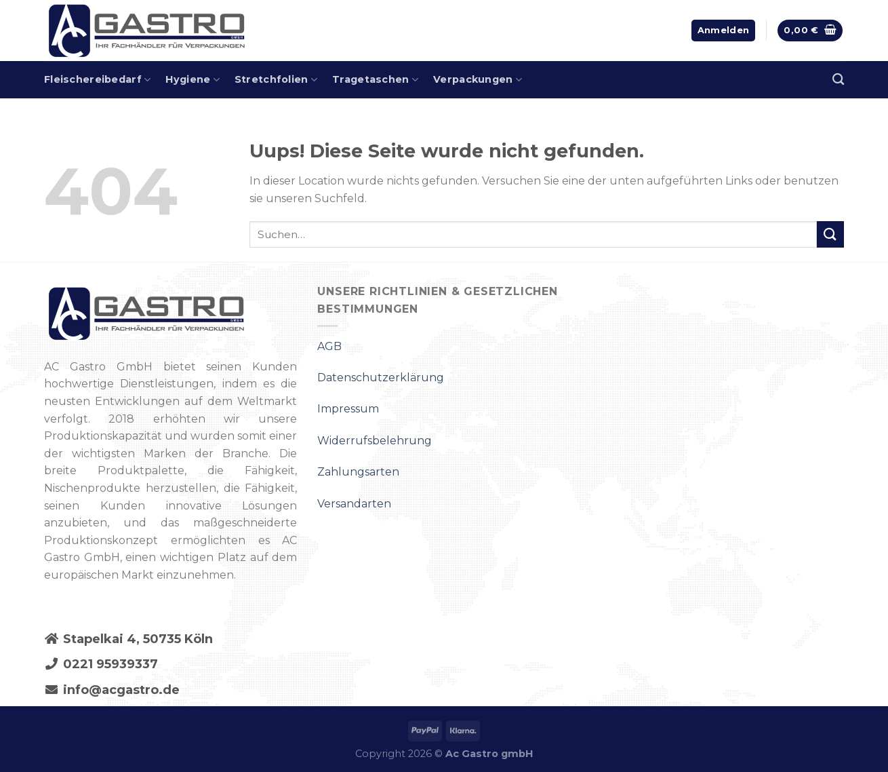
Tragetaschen (375, 79)
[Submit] (830, 234)
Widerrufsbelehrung (374, 440)
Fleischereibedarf (97, 79)
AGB (329, 346)
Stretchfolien (276, 79)
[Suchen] (838, 80)
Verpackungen (477, 79)
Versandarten (354, 503)
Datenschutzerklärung (380, 377)
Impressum (348, 408)
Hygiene (192, 79)
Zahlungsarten (358, 471)
